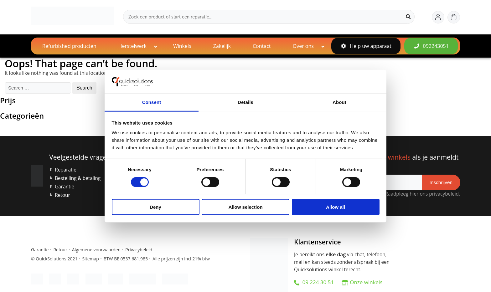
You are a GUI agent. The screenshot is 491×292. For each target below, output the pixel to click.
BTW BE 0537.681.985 (126, 259)
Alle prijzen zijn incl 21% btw (181, 259)
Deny (155, 207)
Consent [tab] (151, 102)
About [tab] (339, 102)
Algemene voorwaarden (96, 250)
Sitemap (90, 259)
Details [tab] (245, 102)
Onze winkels (366, 282)
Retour (62, 195)
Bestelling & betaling (78, 178)
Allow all (335, 207)
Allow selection (245, 207)
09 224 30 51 (314, 282)
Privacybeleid (138, 250)
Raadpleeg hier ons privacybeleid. (421, 194)
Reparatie (65, 169)
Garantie (64, 186)
